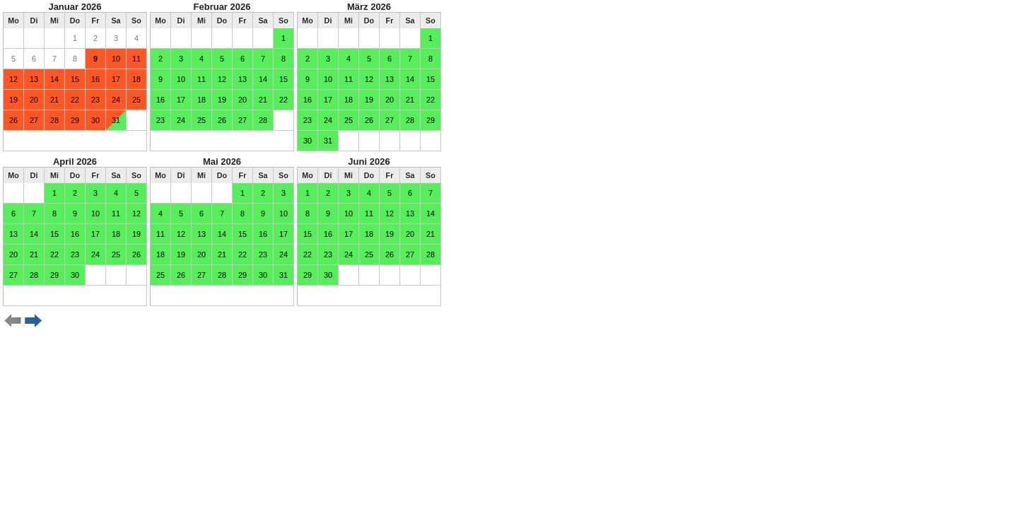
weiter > (33, 321)
